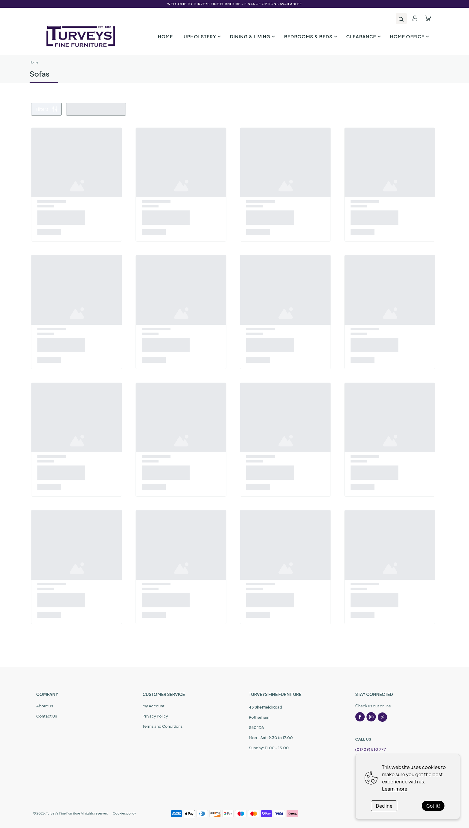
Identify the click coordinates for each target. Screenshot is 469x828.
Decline (384, 806)
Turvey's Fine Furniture (63, 813)
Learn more (394, 788)
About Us (44, 705)
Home (34, 62)
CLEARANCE (362, 36)
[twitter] (382, 717)
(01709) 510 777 (370, 749)
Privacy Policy (155, 716)
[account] (414, 18)
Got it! (433, 806)
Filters (46, 109)
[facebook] (360, 717)
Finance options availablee (273, 4)
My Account (154, 705)
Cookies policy (124, 813)
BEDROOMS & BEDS (310, 36)
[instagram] (371, 717)
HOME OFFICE (408, 36)
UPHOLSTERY (201, 36)
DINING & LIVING (251, 36)
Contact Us (46, 716)
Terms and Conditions (163, 726)
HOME (165, 36)
